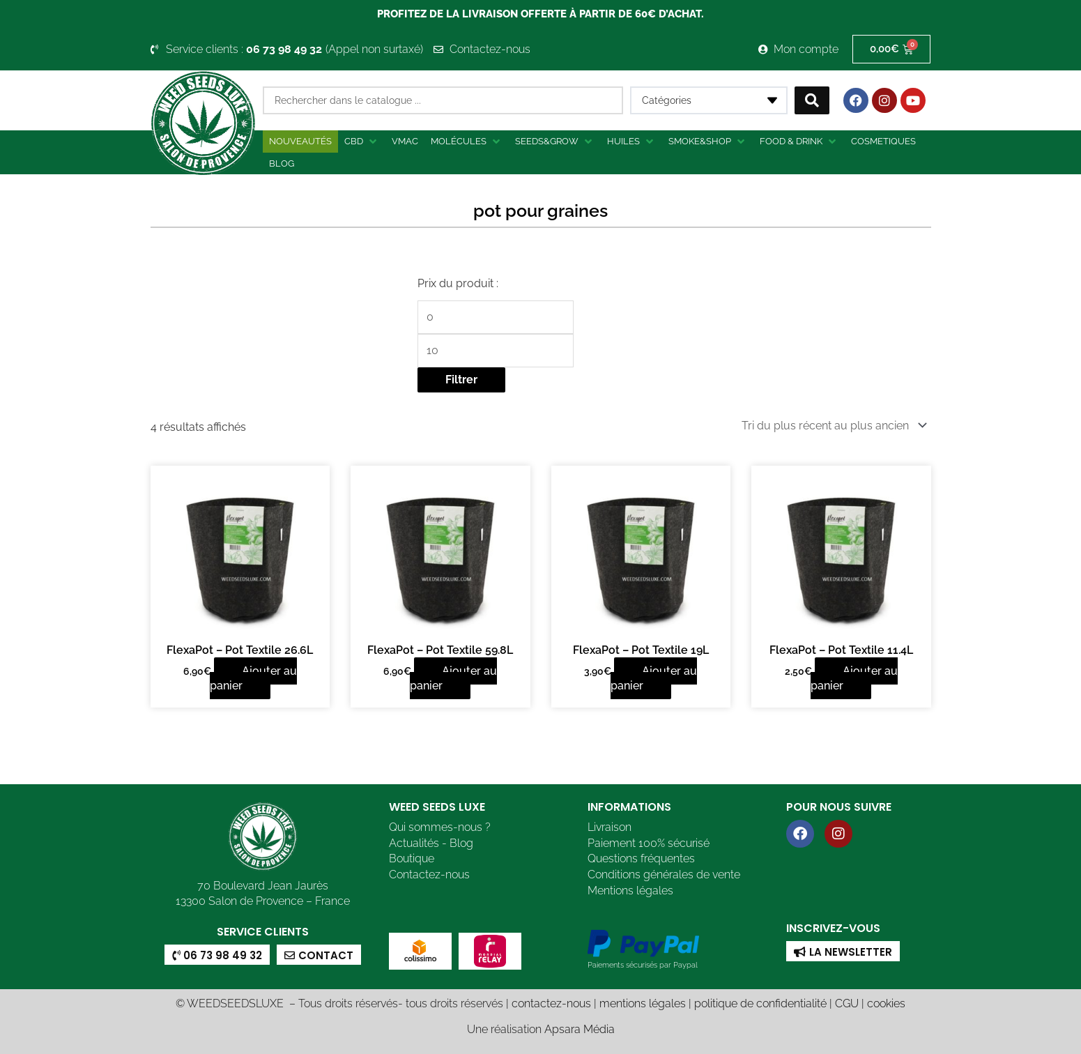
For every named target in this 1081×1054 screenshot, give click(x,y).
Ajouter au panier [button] (253, 677)
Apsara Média (579, 1027)
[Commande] (832, 424)
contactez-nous (551, 1002)
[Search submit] (812, 100)
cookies (886, 1002)
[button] (361, 141)
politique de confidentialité (760, 1002)
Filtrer (461, 379)
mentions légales (642, 1002)
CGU (847, 1002)
